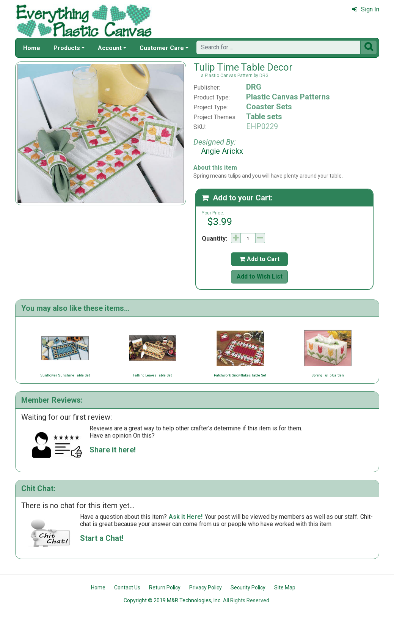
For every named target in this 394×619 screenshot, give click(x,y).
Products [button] (66, 48)
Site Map (284, 587)
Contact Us (127, 587)
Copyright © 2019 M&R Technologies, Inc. (172, 600)
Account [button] (110, 48)
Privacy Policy (205, 587)
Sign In (365, 9)
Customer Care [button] (162, 48)
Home (31, 48)
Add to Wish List (260, 276)
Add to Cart (259, 259)
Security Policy (248, 587)
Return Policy (165, 587)
